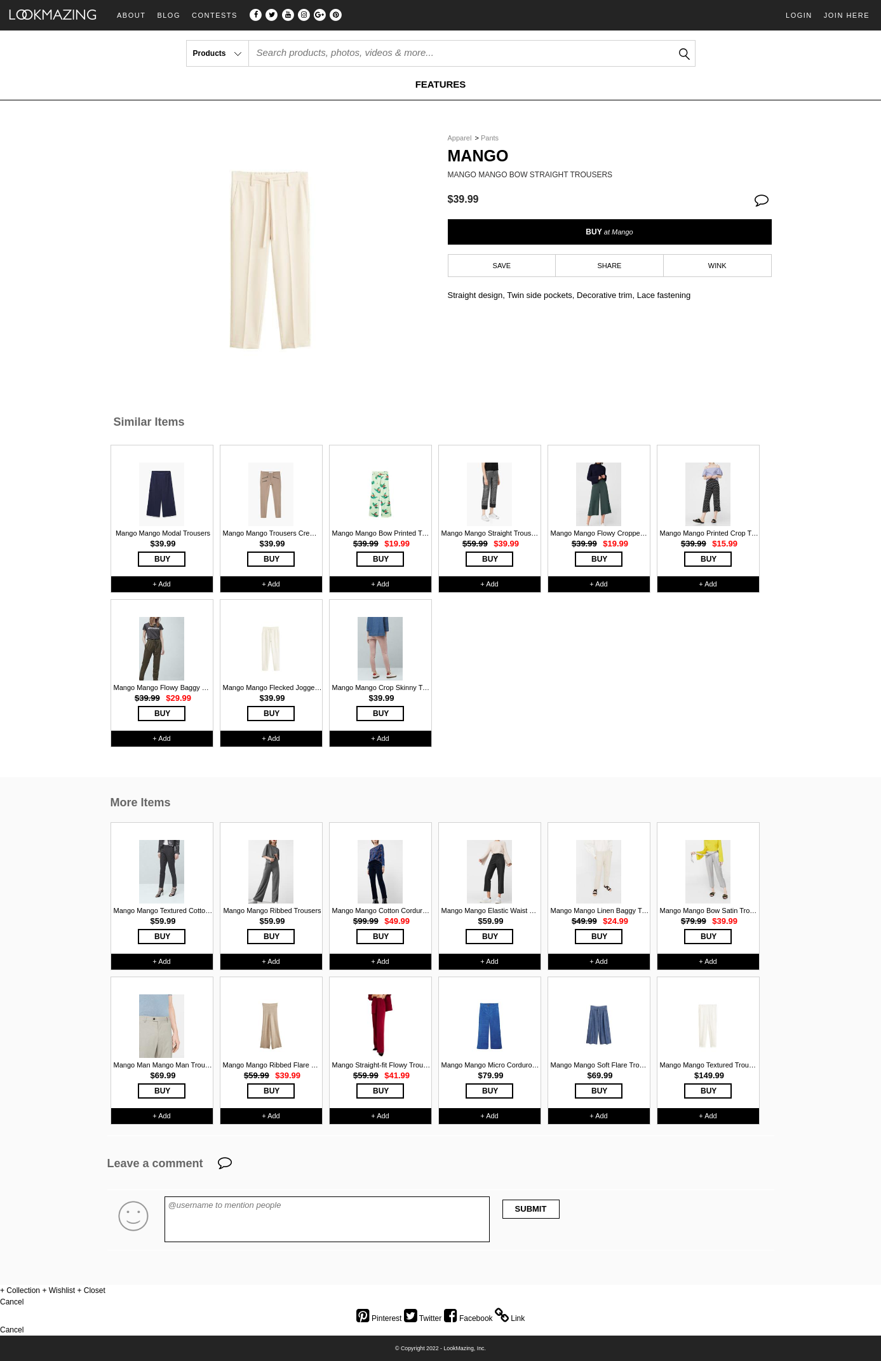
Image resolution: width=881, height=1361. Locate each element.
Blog (168, 15)
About (131, 15)
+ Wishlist (58, 1290)
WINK (717, 265)
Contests (215, 15)
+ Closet (91, 1290)
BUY (609, 231)
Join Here (847, 15)
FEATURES (440, 84)
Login (799, 15)
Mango (478, 156)
